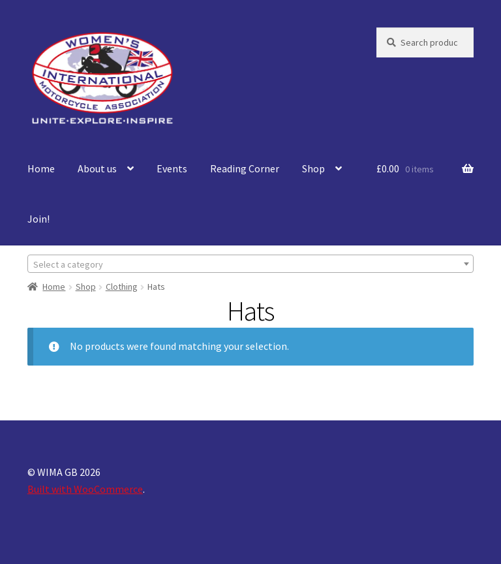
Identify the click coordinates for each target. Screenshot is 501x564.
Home (41, 168)
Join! (38, 218)
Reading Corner (244, 168)
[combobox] (250, 264)
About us (97, 168)
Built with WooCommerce (85, 488)
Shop (313, 168)
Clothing (122, 286)
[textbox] (250, 264)
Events (172, 168)
